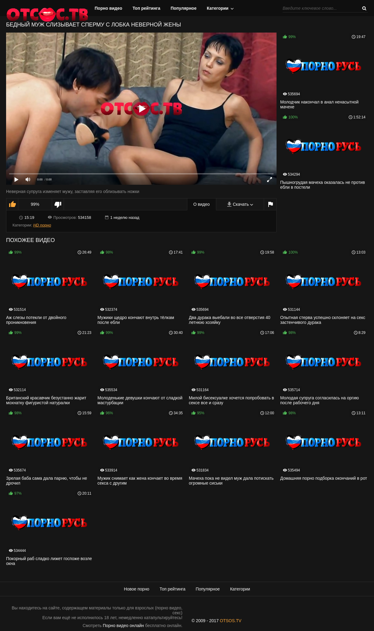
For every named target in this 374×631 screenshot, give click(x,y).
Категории (217, 8)
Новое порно (136, 589)
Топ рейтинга (146, 8)
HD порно (42, 225)
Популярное (183, 8)
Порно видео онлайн (123, 625)
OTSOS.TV (231, 620)
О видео (201, 204)
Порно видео (108, 8)
